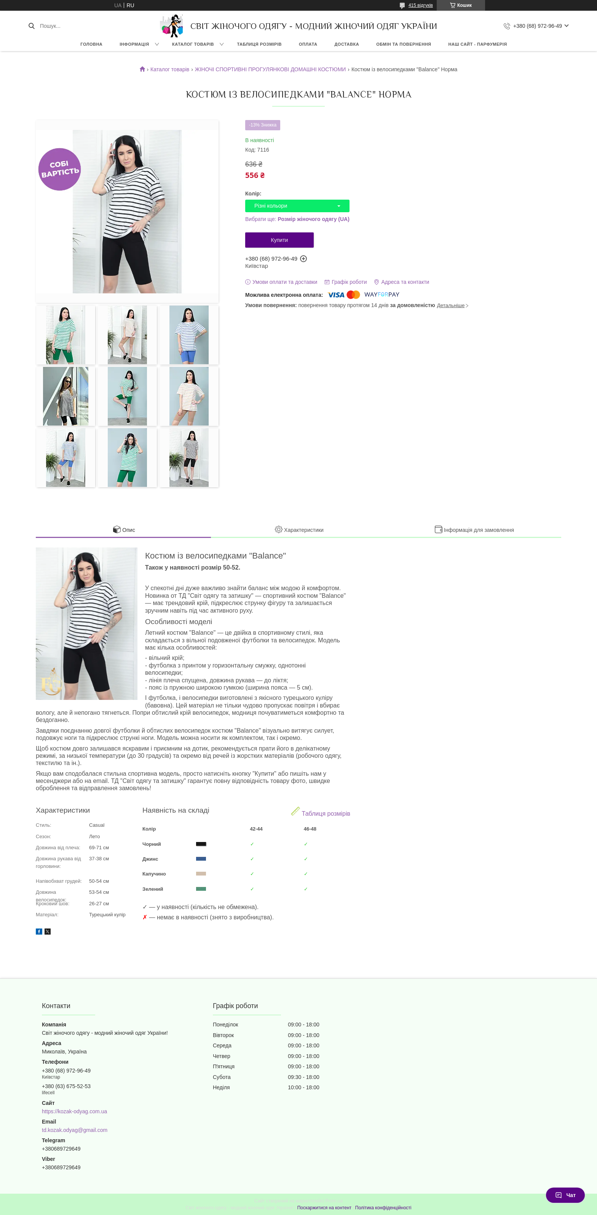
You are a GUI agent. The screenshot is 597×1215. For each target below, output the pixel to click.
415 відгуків (421, 5)
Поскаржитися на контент (324, 1207)
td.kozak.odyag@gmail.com (74, 1130)
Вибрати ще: (297, 219)
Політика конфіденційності (383, 1207)
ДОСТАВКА (346, 44)
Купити (279, 240)
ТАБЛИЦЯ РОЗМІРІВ (259, 44)
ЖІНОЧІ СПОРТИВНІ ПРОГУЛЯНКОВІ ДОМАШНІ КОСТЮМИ (270, 69)
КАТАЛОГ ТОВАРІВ (193, 44)
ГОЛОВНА (91, 44)
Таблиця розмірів (320, 812)
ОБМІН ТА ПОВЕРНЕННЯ (403, 44)
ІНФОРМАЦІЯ (134, 44)
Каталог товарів (169, 69)
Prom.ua (334, 1201)
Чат (565, 1195)
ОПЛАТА (308, 44)
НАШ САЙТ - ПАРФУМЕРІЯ (478, 44)
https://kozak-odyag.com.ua (74, 1111)
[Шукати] (31, 26)
